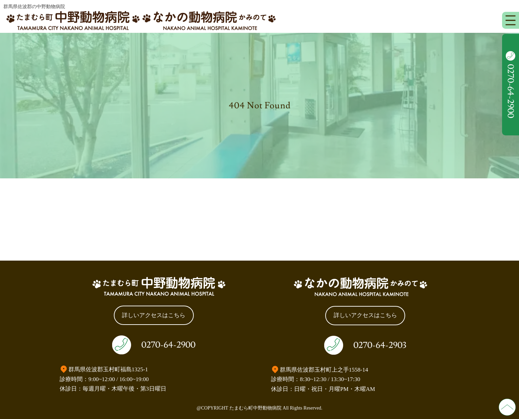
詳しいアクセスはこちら (153, 315)
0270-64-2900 (168, 345)
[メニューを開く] (510, 20)
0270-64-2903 (379, 345)
